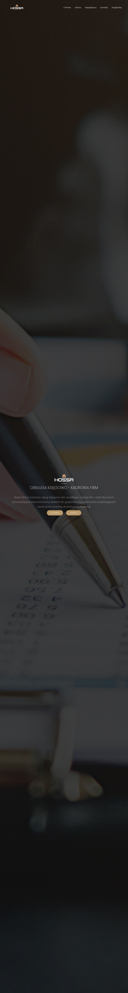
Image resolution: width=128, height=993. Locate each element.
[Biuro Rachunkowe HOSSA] (17, 6)
